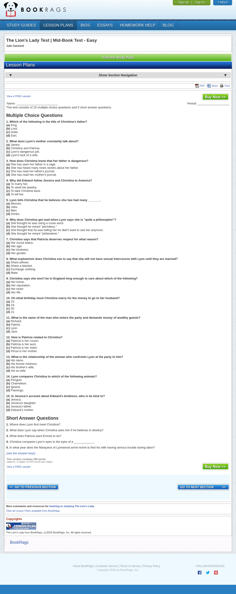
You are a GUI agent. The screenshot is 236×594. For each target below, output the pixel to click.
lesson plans (58, 25)
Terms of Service (130, 566)
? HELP (223, 2)
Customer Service (107, 566)
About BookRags (83, 566)
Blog (168, 25)
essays (105, 25)
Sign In (199, 2)
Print (225, 85)
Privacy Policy (151, 566)
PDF (200, 85)
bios (85, 25)
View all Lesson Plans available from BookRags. (33, 510)
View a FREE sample (19, 96)
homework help (137, 25)
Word (212, 85)
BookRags (19, 542)
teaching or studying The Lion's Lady (71, 506)
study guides (21, 25)
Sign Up (183, 2)
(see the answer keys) (20, 453)
